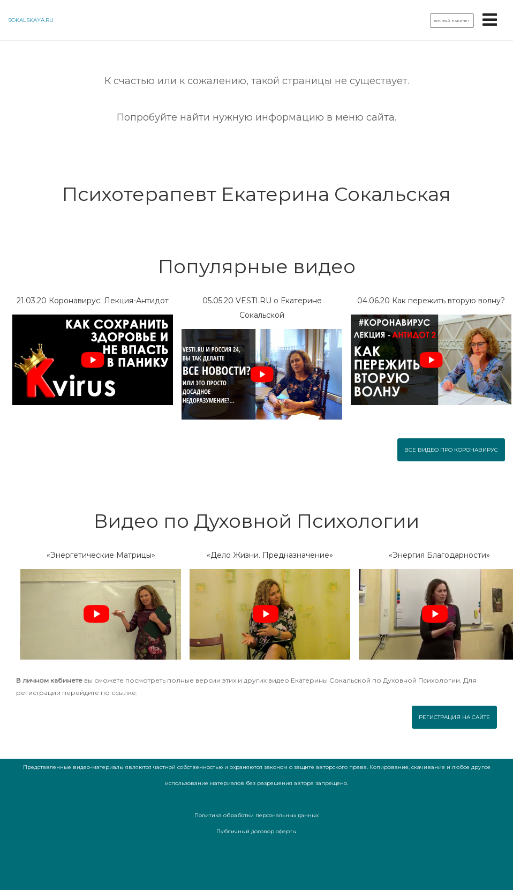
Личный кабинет (452, 21)
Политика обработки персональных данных (256, 815)
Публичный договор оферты (256, 831)
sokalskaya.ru (31, 20)
